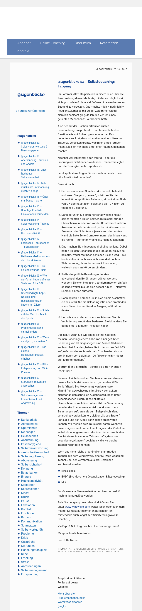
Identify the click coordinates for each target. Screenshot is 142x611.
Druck (25, 497)
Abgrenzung (29, 460)
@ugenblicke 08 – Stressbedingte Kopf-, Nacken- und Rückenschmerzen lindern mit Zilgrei (33, 297)
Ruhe (24, 554)
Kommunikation (31, 521)
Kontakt (23, 51)
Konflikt (26, 509)
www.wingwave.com (77, 506)
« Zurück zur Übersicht (30, 111)
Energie (26, 476)
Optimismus (29, 428)
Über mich (83, 43)
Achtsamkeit (29, 424)
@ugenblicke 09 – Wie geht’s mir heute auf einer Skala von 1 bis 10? (35, 279)
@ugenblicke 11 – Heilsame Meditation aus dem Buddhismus (35, 256)
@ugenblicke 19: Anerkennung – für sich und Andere (34, 160)
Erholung (27, 558)
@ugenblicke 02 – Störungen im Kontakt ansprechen (33, 381)
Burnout (26, 517)
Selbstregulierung (32, 456)
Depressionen (30, 489)
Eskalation (28, 505)
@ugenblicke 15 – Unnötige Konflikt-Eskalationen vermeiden (34, 210)
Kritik (24, 537)
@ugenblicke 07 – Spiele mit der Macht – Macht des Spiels (35, 314)
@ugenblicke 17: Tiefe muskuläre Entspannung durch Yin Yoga (35, 187)
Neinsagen (28, 432)
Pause (25, 501)
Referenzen (109, 43)
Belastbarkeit (29, 472)
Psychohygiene (31, 444)
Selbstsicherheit (31, 464)
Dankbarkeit (29, 420)
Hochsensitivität (31, 481)
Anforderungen (31, 566)
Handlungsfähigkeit (34, 550)
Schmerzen (28, 525)
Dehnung (27, 468)
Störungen (28, 546)
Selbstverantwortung (34, 448)
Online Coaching (52, 43)
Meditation (28, 485)
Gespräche (28, 542)
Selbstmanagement (34, 570)
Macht (25, 493)
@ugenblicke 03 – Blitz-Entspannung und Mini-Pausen (34, 368)
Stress (25, 562)
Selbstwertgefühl (32, 529)
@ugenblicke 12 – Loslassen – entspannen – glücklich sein (35, 243)
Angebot (24, 43)
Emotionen (28, 513)
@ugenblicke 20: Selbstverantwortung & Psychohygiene (34, 146)
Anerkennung (29, 440)
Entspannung (29, 574)
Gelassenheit (29, 436)
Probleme (27, 533)
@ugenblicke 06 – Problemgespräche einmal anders (32, 327)
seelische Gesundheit (35, 452)
